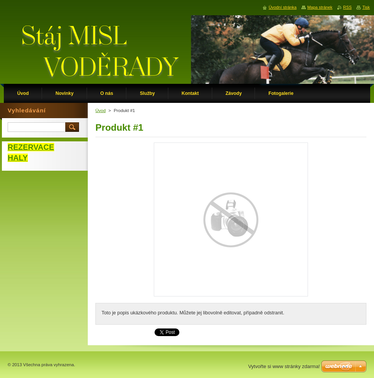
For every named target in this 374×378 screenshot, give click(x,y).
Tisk (366, 7)
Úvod (100, 110)
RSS (347, 7)
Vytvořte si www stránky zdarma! (284, 366)
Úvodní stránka (283, 7)
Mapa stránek (319, 7)
